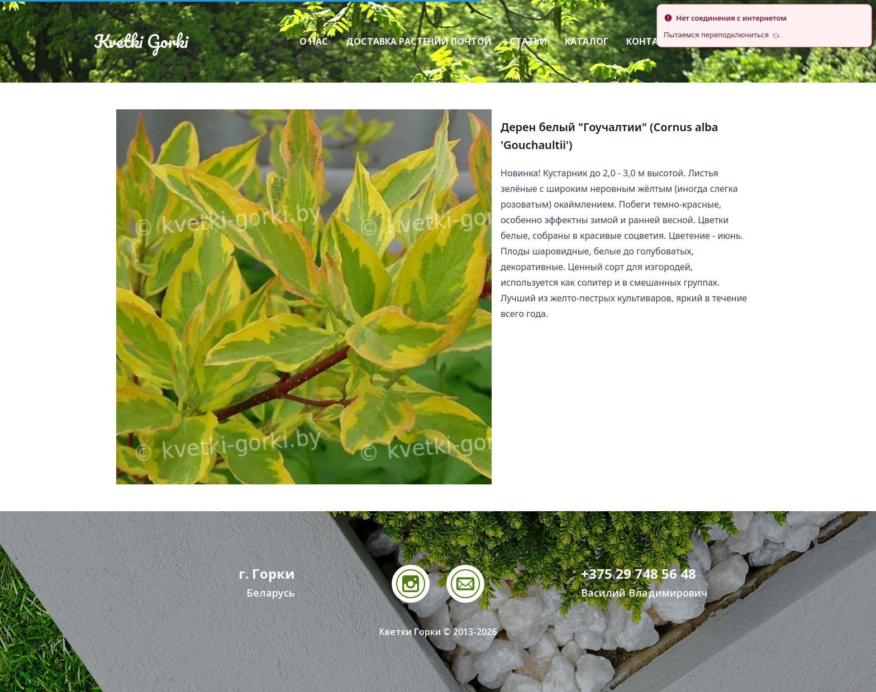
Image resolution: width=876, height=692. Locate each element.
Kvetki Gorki (141, 41)
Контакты (652, 41)
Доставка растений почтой (419, 41)
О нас (313, 41)
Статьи (528, 41)
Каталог (586, 41)
